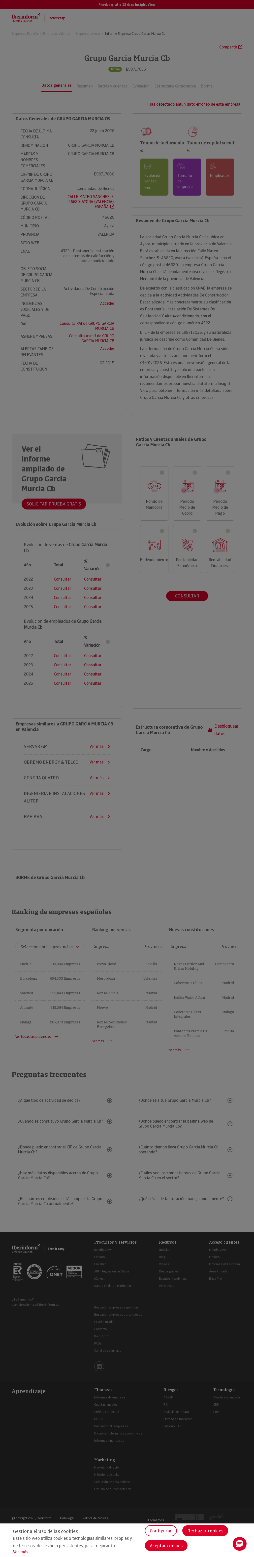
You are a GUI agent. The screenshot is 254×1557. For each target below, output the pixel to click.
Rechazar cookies (205, 1531)
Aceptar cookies (166, 1546)
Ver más (20, 1552)
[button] (240, 1544)
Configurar (161, 1531)
